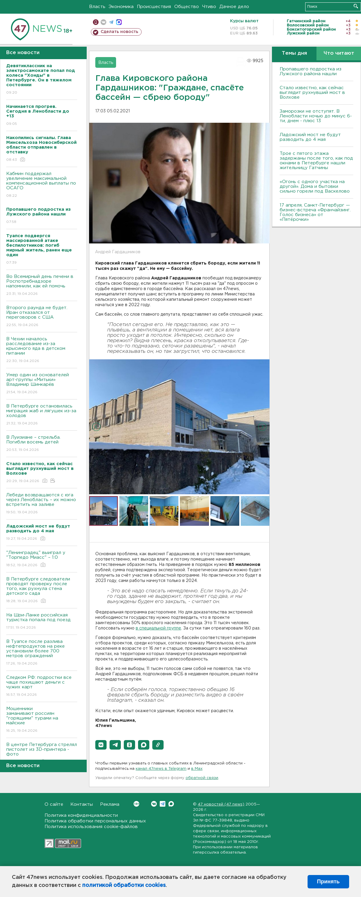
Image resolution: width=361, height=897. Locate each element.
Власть (97, 7)
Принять (328, 882)
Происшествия (154, 7)
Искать (356, 6)
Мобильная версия (96, 22)
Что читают (339, 53)
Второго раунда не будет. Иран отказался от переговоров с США (41, 317)
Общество (186, 7)
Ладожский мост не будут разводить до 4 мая (310, 137)
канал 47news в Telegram (161, 768)
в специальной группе (158, 628)
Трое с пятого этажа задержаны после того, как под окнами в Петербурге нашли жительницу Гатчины (316, 161)
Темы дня (294, 53)
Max (171, 804)
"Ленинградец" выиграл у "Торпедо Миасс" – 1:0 (41, 559)
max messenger (119, 22)
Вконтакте (136, 804)
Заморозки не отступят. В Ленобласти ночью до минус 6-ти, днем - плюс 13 (316, 116)
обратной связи (202, 778)
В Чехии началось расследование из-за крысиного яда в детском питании (41, 350)
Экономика (121, 7)
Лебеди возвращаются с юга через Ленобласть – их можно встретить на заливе (41, 504)
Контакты (81, 804)
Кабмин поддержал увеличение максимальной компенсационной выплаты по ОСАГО (41, 185)
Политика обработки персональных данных (95, 821)
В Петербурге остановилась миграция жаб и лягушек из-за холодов (41, 415)
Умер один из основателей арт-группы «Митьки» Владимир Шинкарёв (41, 384)
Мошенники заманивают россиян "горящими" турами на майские (41, 720)
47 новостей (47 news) (221, 804)
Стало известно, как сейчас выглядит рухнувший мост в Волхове (312, 92)
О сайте (54, 804)
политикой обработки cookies (124, 885)
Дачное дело (234, 7)
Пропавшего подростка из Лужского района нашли (310, 71)
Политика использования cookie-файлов (91, 827)
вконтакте (103, 22)
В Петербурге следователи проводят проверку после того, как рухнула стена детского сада (41, 590)
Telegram (162, 804)
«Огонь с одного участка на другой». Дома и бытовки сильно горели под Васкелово (315, 186)
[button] (101, 745)
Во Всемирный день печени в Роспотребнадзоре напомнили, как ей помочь (41, 285)
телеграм (111, 22)
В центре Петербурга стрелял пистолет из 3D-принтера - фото (41, 753)
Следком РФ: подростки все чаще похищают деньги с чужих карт (41, 686)
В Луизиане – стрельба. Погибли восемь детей (41, 443)
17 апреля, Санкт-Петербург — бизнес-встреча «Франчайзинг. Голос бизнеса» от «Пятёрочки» (315, 212)
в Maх (196, 768)
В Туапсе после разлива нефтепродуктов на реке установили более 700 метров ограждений (41, 653)
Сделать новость (119, 32)
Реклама (109, 804)
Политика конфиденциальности (81, 815)
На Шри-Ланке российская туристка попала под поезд (41, 621)
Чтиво (209, 7)
